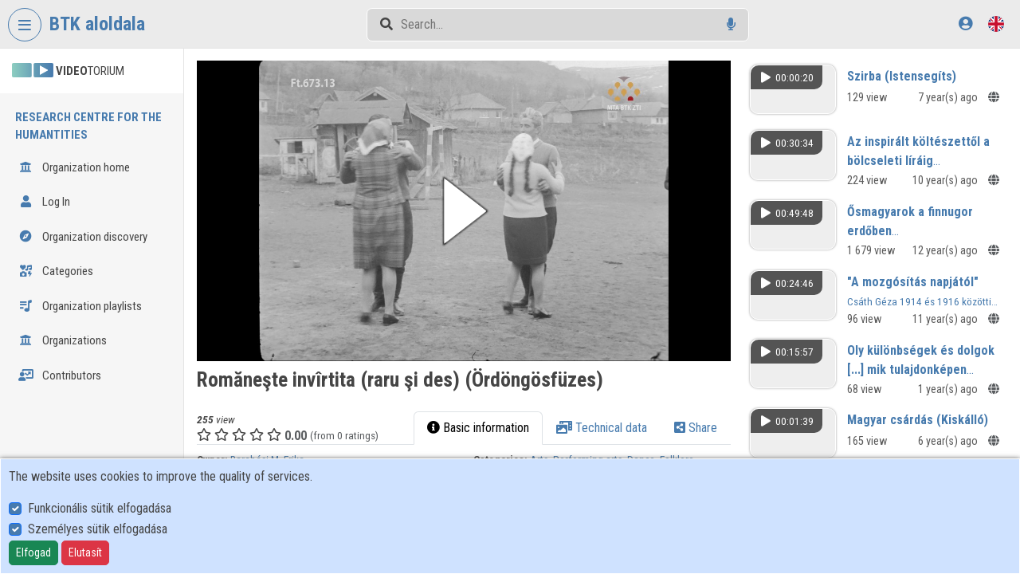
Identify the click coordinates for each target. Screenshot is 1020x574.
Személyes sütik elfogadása (97, 529)
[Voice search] (731, 24)
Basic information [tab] (478, 427)
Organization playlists (80, 306)
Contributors (59, 375)
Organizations (62, 340)
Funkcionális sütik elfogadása (99, 508)
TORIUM (68, 71)
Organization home (74, 167)
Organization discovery (82, 237)
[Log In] (965, 23)
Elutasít (85, 552)
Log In (44, 202)
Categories (55, 271)
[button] (464, 211)
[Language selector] (996, 23)
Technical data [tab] (601, 427)
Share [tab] (695, 427)
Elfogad (33, 552)
